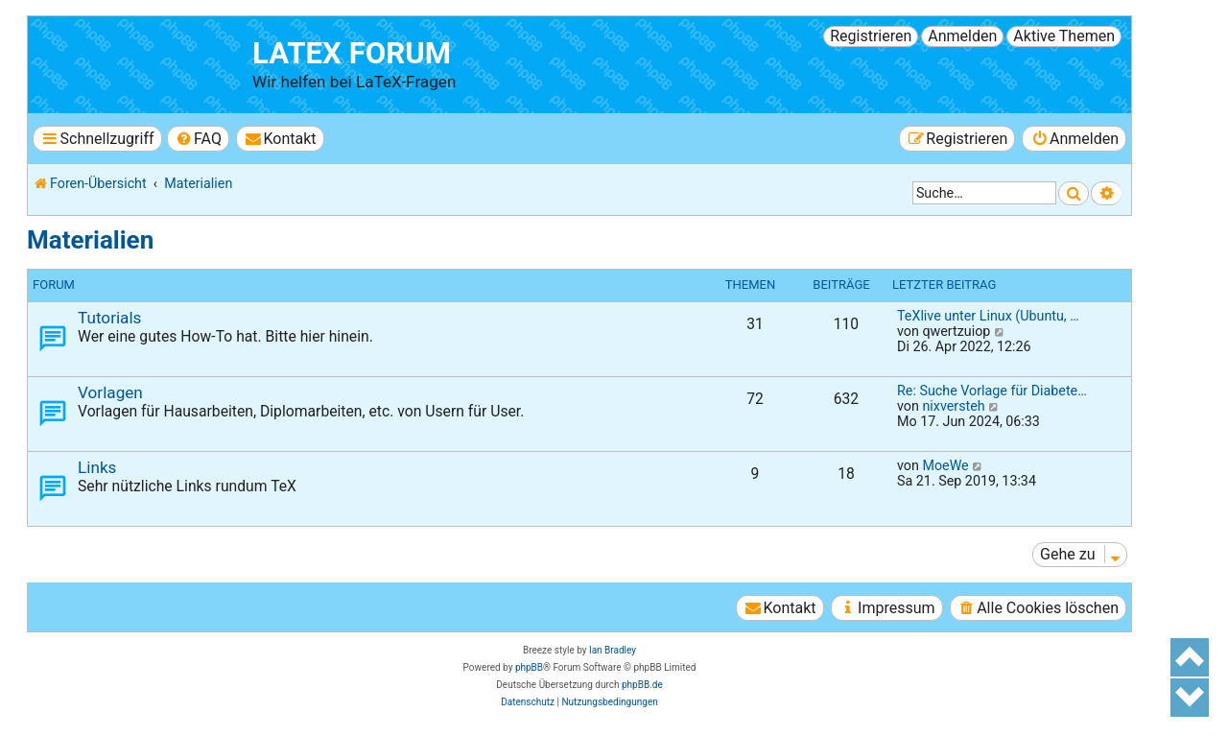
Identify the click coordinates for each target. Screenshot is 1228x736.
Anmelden (962, 36)
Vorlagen (110, 392)
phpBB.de (642, 684)
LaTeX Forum (351, 53)
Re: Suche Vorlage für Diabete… (992, 390)
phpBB (529, 667)
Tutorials (109, 317)
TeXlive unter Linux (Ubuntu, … (988, 315)
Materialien (90, 240)
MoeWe (945, 465)
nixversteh (953, 406)
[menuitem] (198, 139)
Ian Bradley (612, 650)
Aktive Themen (1064, 36)
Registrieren (870, 36)
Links (97, 467)
